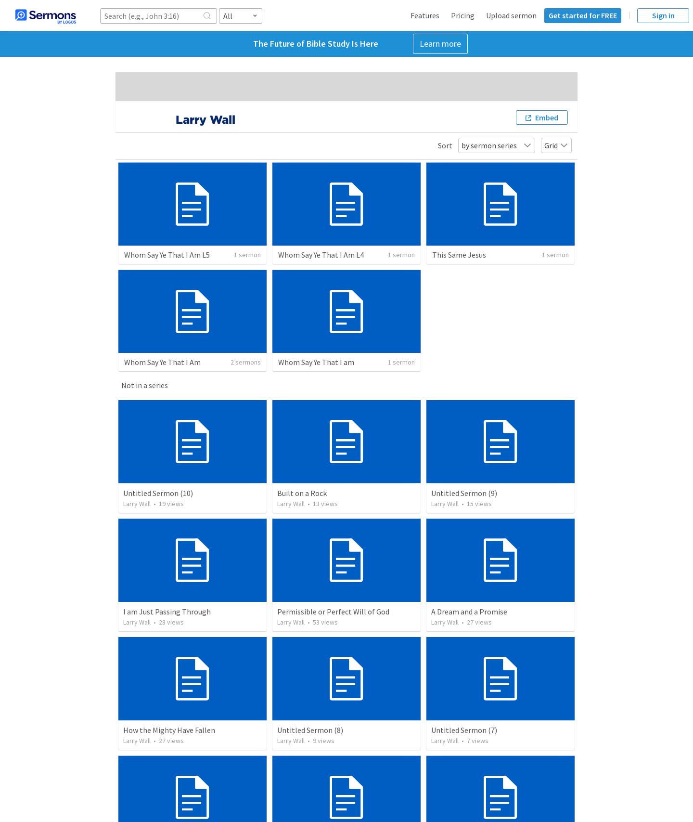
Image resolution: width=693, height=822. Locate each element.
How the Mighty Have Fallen (169, 730)
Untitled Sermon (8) (310, 730)
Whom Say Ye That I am (316, 362)
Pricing (463, 15)
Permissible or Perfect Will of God (333, 611)
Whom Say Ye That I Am (162, 362)
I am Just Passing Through (167, 611)
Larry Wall (137, 503)
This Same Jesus (459, 255)
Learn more (440, 43)
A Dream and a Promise (469, 611)
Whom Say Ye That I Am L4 (321, 255)
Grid (556, 145)
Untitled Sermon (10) (158, 493)
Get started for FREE (583, 15)
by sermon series (497, 145)
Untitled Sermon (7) (464, 730)
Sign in (663, 15)
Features (425, 15)
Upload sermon (511, 15)
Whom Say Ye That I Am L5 (167, 255)
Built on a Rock (302, 493)
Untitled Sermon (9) (464, 493)
